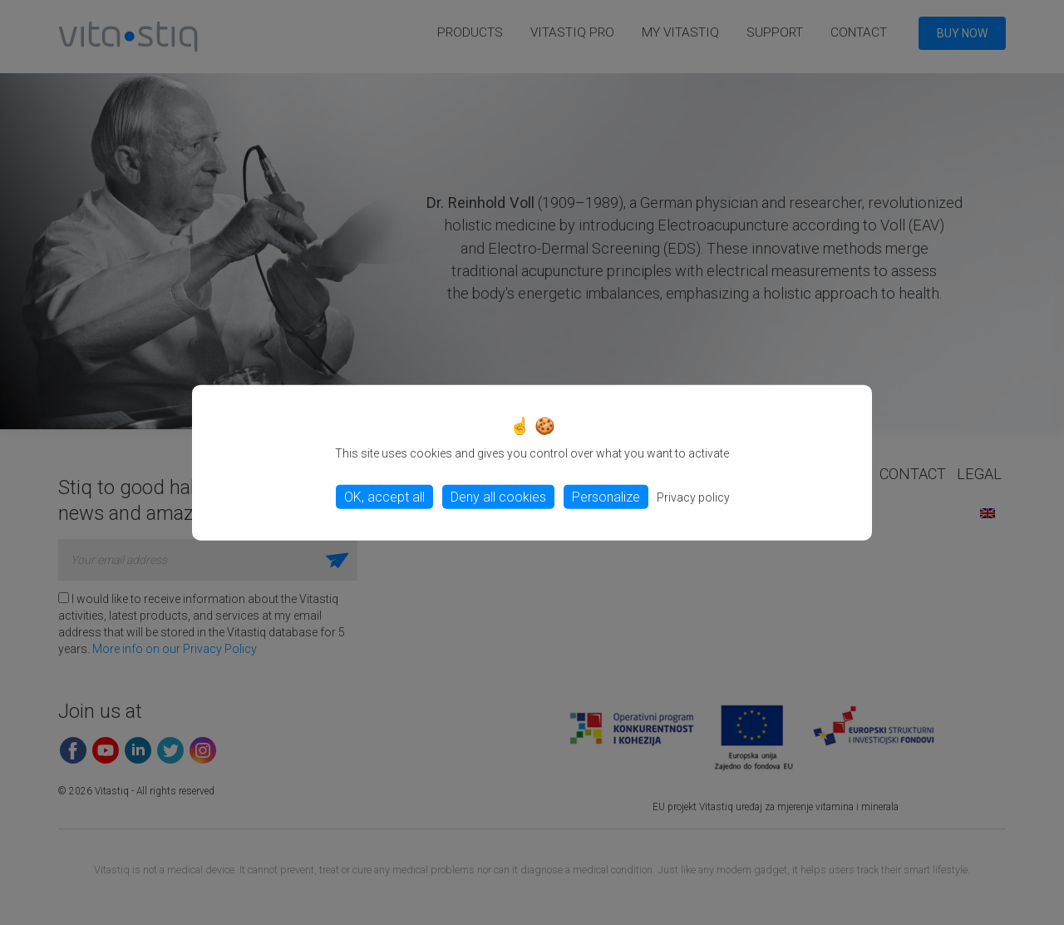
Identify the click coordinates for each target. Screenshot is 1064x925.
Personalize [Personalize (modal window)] (606, 496)
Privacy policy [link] (693, 496)
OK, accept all (384, 496)
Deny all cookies (498, 496)
